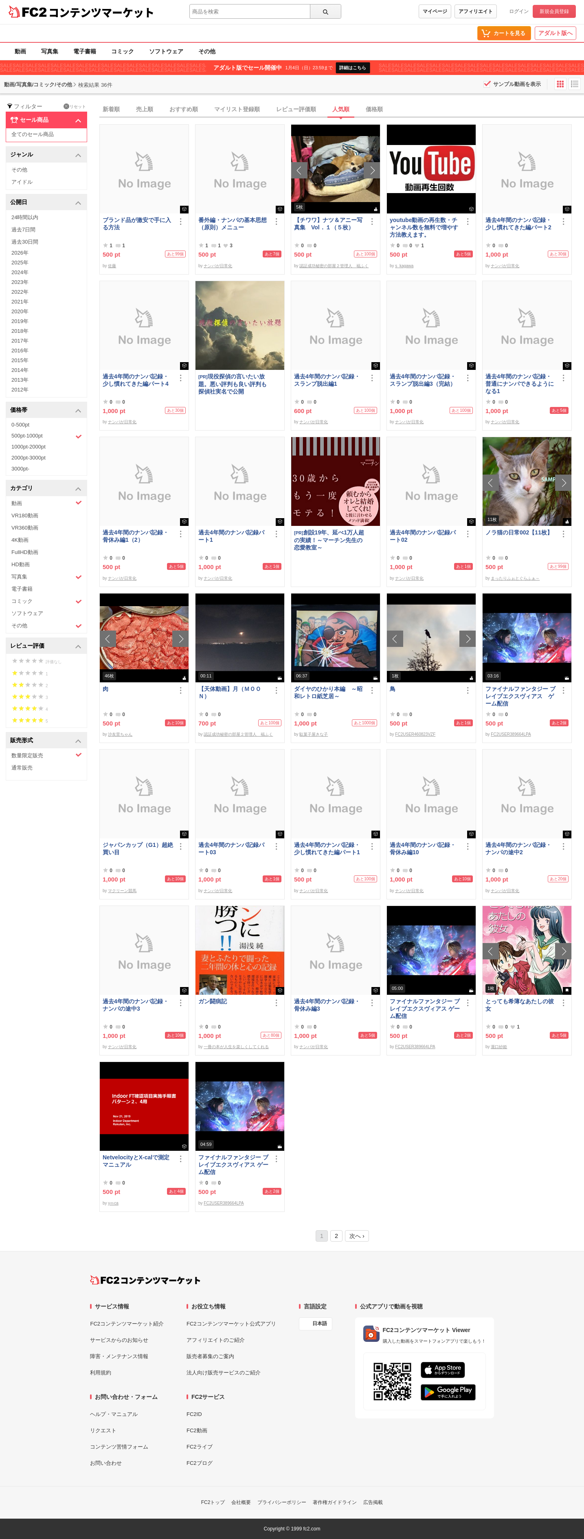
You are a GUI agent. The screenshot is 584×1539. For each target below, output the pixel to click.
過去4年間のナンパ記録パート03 (231, 848)
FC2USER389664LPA (511, 734)
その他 (206, 51)
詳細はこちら (352, 67)
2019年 (20, 321)
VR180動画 (24, 515)
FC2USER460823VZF (415, 734)
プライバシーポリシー (281, 1502)
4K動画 (20, 540)
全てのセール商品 (32, 134)
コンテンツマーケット (101, 12)
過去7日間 (23, 229)
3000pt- (20, 469)
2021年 (20, 302)
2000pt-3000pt (28, 458)
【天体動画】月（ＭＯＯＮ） (229, 692)
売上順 (144, 109)
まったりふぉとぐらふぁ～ (515, 578)
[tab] (341, 109)
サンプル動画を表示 (517, 84)
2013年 (20, 380)
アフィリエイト (476, 11)
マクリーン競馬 (122, 890)
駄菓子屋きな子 (313, 734)
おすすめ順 (183, 109)
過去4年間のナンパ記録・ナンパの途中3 (136, 1005)
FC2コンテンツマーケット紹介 (127, 1324)
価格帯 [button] (45, 410)
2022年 (20, 292)
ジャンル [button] (45, 155)
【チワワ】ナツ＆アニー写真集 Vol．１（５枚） (328, 224)
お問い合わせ (106, 1463)
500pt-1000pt (46, 436)
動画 (20, 51)
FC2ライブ (200, 1447)
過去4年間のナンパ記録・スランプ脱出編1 (327, 380)
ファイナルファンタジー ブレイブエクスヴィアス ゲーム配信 (520, 696)
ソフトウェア (166, 51)
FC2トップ (213, 1502)
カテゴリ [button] (45, 488)
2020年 (20, 311)
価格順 (374, 109)
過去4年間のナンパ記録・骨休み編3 (327, 1005)
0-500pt (20, 425)
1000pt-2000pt (28, 447)
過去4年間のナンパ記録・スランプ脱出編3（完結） (423, 380)
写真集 (49, 51)
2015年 (20, 360)
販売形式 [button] (45, 741)
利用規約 (100, 1373)
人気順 (340, 109)
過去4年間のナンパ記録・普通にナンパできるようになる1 (519, 383)
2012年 (20, 390)
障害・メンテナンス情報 (119, 1356)
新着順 (111, 109)
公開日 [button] (45, 203)
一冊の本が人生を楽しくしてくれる (236, 1046)
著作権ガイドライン (335, 1502)
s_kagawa (404, 266)
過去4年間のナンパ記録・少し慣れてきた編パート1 (327, 848)
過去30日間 (24, 242)
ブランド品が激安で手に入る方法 (137, 224)
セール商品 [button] (45, 120)
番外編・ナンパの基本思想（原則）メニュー (232, 224)
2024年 (20, 272)
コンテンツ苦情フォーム (119, 1447)
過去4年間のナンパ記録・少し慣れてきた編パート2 (518, 224)
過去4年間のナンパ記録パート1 (231, 536)
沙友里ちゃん (120, 734)
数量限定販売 (46, 755)
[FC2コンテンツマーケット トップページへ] (145, 1280)
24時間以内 (24, 217)
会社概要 (241, 1502)
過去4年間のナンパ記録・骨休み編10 (423, 848)
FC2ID (194, 1414)
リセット (75, 106)
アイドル (22, 182)
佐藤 (112, 266)
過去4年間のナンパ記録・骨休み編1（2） (136, 536)
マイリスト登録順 (237, 109)
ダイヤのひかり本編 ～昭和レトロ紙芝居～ (328, 692)
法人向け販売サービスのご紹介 (224, 1373)
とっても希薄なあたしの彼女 (519, 1005)
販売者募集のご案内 (210, 1356)
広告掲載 (373, 1502)
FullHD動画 (24, 552)
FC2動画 (197, 1430)
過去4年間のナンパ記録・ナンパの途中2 (518, 848)
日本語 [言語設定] (319, 1323)
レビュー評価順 (296, 109)
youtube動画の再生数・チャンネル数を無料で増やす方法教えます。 (424, 227)
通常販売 (22, 768)
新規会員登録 (554, 11)
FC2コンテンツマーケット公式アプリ (231, 1324)
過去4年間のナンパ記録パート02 (423, 536)
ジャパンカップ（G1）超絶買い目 (138, 848)
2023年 (20, 282)
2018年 (20, 331)
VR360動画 (24, 528)
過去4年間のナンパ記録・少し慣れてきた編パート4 (136, 380)
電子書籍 (84, 51)
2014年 (20, 370)
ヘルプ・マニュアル (114, 1414)
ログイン (519, 11)
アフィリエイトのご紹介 (216, 1340)
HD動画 (20, 564)
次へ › (356, 1236)
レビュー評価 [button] (45, 646)
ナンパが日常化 (218, 266)
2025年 (20, 262)
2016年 (20, 350)
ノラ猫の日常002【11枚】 (519, 532)
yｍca (113, 1203)
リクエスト (103, 1430)
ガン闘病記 (212, 1001)
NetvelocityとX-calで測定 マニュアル (138, 1161)
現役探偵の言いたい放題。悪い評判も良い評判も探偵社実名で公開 (232, 384)
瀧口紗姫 (499, 1046)
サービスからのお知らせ (119, 1340)
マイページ (435, 11)
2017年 (20, 341)
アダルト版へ (555, 33)
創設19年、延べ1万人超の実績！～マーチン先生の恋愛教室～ (329, 540)
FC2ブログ (200, 1463)
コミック (122, 51)
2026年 (20, 253)
